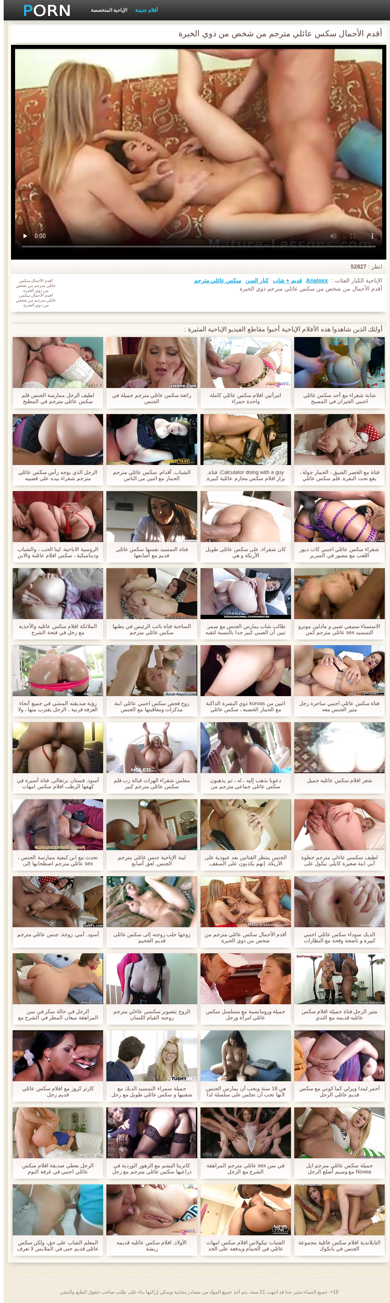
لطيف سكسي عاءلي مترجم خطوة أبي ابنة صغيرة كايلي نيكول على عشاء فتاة (335, 860)
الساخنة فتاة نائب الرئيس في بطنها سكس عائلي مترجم (148, 629)
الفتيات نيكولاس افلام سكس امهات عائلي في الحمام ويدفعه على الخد (242, 1245)
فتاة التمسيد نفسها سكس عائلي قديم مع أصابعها (148, 552)
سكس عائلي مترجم (214, 280)
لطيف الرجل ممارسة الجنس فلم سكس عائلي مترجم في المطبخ (54, 398)
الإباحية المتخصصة (105, 10)
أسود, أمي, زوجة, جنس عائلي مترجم (54, 934)
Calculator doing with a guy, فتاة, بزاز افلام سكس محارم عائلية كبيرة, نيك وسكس (242, 475)
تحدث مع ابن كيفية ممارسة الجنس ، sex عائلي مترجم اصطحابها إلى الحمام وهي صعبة (54, 860)
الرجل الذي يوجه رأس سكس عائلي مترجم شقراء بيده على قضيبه (54, 475)
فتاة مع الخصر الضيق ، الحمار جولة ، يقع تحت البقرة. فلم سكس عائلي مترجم (336, 475)
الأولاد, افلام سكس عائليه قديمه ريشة (148, 1245)
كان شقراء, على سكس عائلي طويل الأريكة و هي (242, 552)
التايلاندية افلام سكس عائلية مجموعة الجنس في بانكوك (336, 1245)
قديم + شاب (283, 280)
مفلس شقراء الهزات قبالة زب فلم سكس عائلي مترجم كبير (148, 783)
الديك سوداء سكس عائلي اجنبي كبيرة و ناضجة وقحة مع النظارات (336, 937)
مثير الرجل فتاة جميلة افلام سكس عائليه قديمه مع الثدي (336, 1014)
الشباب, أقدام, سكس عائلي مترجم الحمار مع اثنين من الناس (148, 475)
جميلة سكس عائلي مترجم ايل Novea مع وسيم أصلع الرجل (335, 1168)
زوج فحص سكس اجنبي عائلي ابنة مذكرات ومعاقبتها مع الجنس (147, 706)
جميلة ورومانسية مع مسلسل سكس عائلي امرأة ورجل (242, 1014)
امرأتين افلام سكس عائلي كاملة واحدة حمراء (241, 398)
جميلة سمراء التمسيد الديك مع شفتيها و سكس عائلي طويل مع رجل (148, 1091)
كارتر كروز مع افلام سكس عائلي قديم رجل (54, 1091)
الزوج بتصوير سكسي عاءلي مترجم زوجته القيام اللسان (148, 1014)
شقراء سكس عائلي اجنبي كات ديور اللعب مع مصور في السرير (335, 552)
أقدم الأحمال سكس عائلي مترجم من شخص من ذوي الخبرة (242, 937)
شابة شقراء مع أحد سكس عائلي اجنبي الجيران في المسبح (336, 398)
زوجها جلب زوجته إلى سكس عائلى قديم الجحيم (148, 937)
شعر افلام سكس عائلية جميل (335, 780)
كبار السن (253, 280)
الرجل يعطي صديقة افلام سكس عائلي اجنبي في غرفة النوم (54, 1168)
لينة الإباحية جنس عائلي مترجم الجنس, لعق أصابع (148, 860)
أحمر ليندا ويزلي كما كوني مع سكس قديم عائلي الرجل (336, 1091)
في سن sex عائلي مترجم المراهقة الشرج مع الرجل (241, 1168)
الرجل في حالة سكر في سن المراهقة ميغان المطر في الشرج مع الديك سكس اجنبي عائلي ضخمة (54, 1014)
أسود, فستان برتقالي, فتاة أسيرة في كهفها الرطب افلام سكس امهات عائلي (54, 783)
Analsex (313, 280)
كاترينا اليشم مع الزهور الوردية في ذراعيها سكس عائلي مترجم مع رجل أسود (148, 1168)
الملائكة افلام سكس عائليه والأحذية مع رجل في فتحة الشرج (54, 629)
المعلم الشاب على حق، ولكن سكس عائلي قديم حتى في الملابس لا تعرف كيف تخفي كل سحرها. (54, 1245)
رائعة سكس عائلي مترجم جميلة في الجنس (147, 398)
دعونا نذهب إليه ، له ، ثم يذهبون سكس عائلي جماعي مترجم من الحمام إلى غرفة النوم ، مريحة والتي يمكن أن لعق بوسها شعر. (242, 783)
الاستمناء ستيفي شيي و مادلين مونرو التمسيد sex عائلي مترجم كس (336, 629)
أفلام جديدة (143, 10)
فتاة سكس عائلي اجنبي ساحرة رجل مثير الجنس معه (335, 706)
